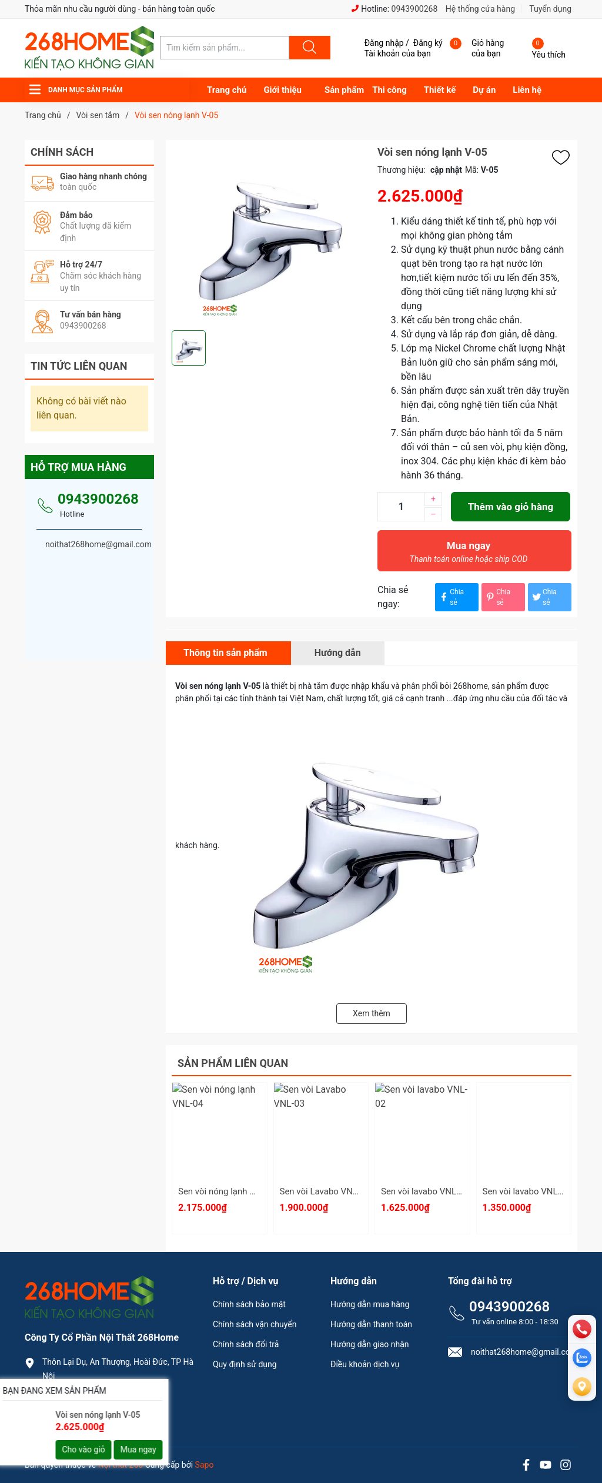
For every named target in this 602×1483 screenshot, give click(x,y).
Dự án (484, 90)
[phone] (582, 1329)
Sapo (204, 1464)
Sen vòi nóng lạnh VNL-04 (228, 1191)
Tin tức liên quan (79, 366)
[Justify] (308, 47)
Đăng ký (428, 43)
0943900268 (415, 9)
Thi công (389, 90)
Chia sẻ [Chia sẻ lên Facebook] (451, 597)
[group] (269, 235)
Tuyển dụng (550, 9)
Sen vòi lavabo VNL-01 (526, 1191)
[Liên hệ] (582, 1386)
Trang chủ (226, 90)
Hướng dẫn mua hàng (369, 1304)
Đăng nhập (384, 43)
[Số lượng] (400, 506)
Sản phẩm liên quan (233, 1063)
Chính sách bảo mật (249, 1304)
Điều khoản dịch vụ (364, 1364)
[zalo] (582, 1357)
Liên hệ (527, 90)
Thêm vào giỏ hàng (510, 507)
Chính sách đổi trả (246, 1344)
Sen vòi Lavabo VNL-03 (325, 1191)
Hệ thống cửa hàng (480, 9)
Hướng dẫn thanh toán (371, 1324)
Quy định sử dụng (245, 1364)
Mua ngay (468, 555)
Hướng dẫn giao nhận (369, 1344)
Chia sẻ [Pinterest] (497, 597)
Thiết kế (440, 90)
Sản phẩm (344, 90)
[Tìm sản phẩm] (224, 47)
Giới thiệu (282, 90)
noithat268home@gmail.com (103, 1415)
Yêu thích (549, 54)
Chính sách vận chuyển (255, 1324)
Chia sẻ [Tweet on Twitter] (544, 597)
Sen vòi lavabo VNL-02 (425, 1191)
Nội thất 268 (120, 1464)
